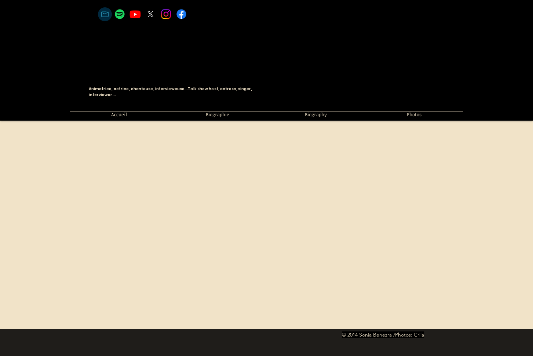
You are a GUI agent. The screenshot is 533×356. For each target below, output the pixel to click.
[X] (150, 14)
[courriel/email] (104, 14)
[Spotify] (119, 14)
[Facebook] (181, 14)
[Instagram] (166, 14)
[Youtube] (135, 14)
